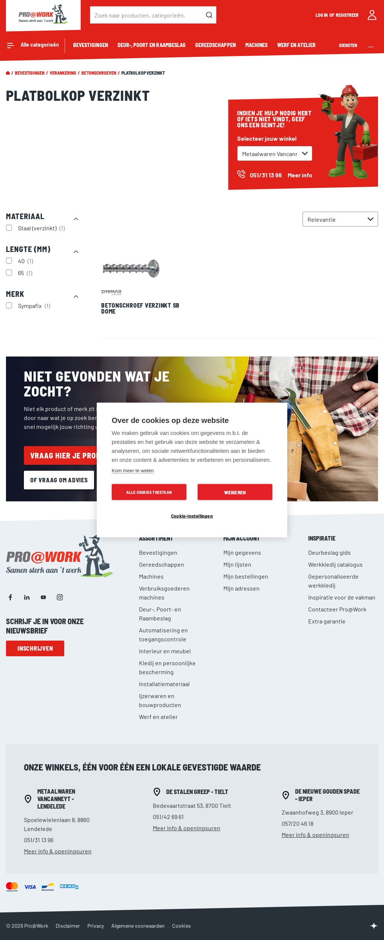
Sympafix (35, 305)
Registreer (347, 15)
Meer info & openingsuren (58, 851)
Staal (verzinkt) (42, 227)
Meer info (300, 174)
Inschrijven (35, 648)
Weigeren (235, 492)
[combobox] (153, 15)
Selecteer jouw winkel (267, 138)
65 (26, 272)
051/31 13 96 (38, 839)
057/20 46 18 (297, 823)
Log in (322, 15)
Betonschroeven (98, 72)
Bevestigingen (29, 72)
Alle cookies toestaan (149, 492)
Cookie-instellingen (192, 516)
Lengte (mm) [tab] (28, 249)
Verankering (63, 72)
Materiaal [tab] (25, 216)
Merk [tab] (15, 293)
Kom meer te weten (133, 470)
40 (26, 260)
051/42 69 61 (168, 816)
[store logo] (43, 15)
